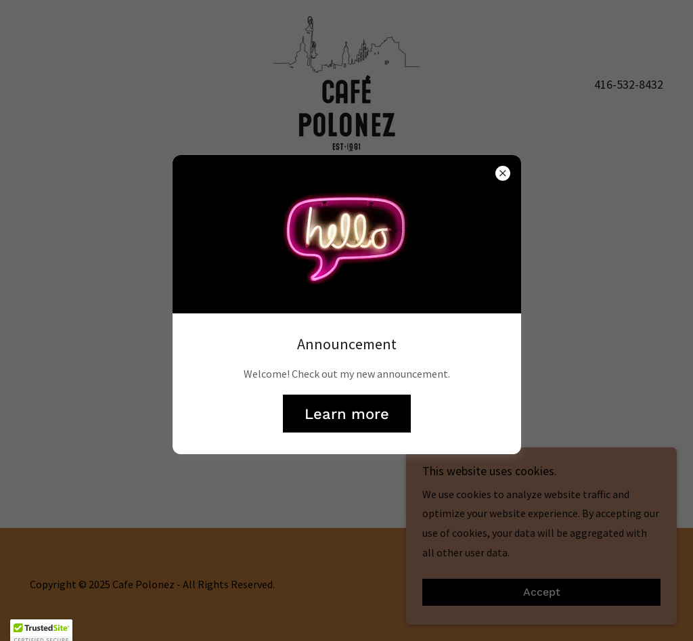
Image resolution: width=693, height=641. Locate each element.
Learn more (347, 413)
